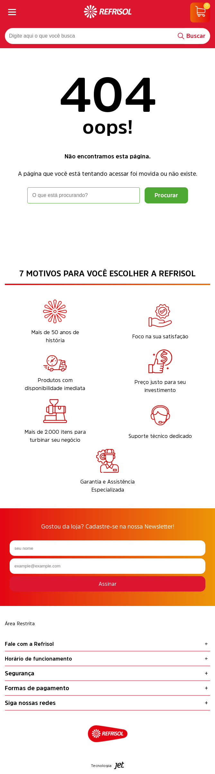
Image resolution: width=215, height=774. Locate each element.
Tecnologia (107, 765)
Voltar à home (107, 221)
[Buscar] (192, 36)
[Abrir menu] (12, 12)
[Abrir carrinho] (200, 12)
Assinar (108, 583)
